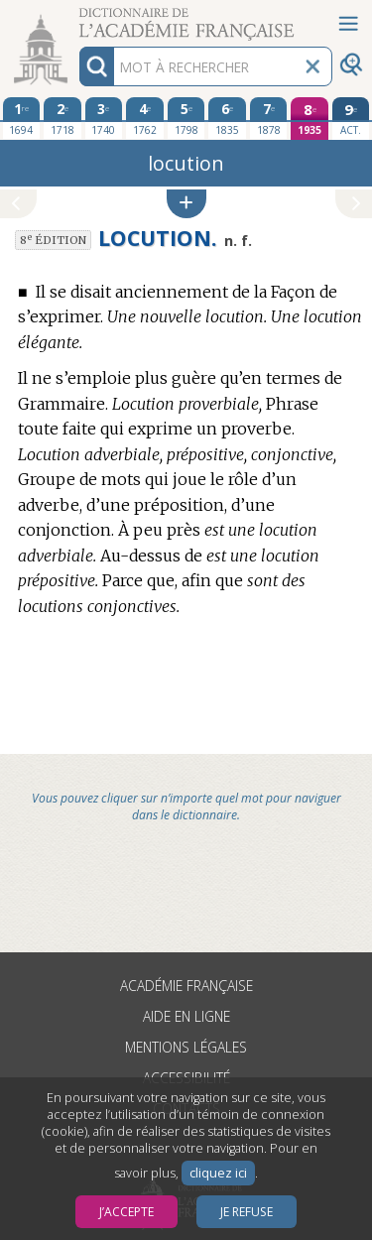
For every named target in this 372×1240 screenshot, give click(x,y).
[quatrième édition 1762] (145, 118)
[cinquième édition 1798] (186, 118)
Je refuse (246, 1211)
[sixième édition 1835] (227, 118)
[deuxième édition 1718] (62, 118)
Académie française (186, 985)
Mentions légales (186, 1047)
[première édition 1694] (22, 118)
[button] (186, 203)
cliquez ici (218, 1173)
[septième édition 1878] (269, 118)
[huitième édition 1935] (309, 118)
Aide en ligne (186, 1016)
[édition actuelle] (351, 118)
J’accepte (126, 1211)
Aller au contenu (77, 17)
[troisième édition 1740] (104, 118)
